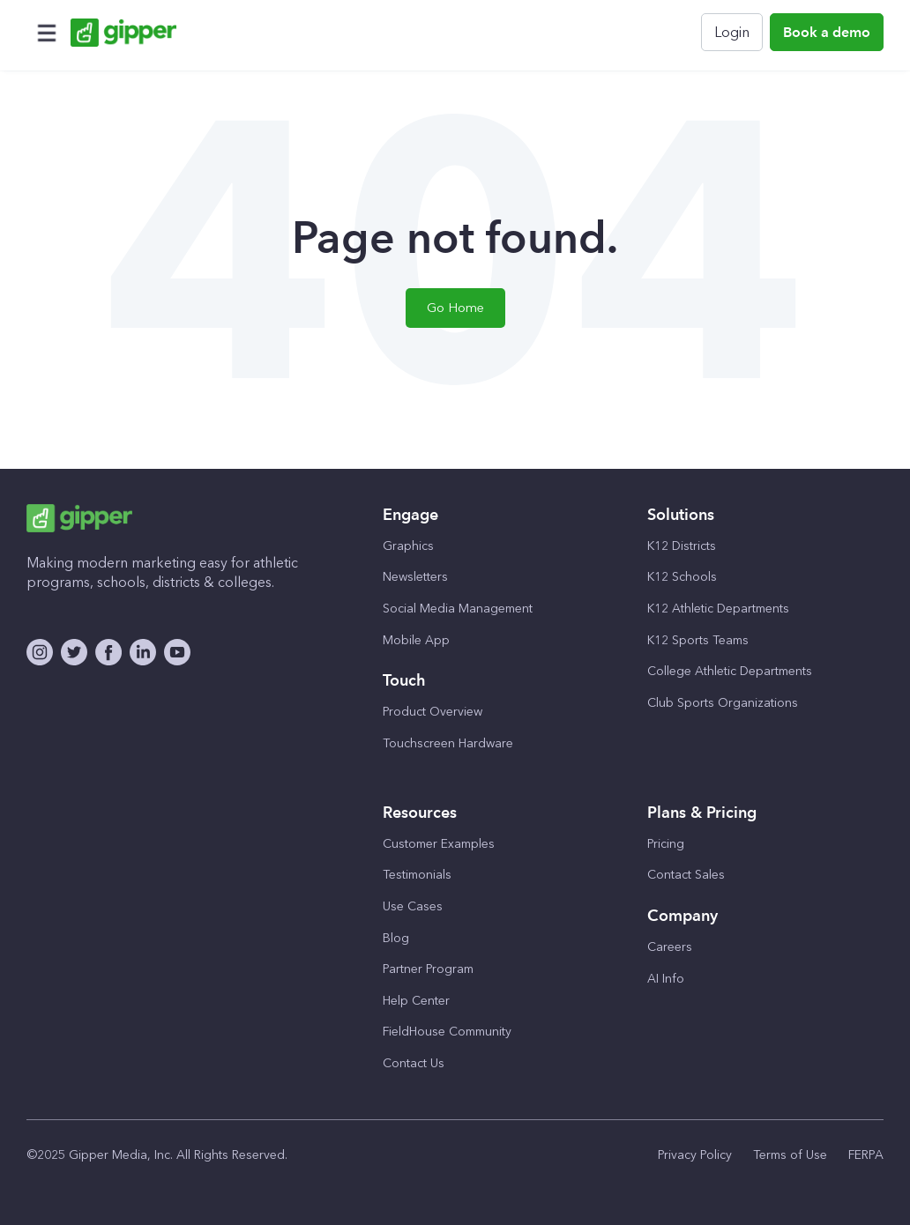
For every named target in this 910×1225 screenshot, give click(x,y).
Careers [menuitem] (669, 946)
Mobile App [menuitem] (416, 640)
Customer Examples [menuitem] (439, 843)
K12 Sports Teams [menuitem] (698, 640)
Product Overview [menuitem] (432, 711)
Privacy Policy (695, 1154)
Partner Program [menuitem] (428, 968)
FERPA (866, 1154)
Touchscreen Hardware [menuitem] (448, 743)
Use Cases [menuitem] (413, 906)
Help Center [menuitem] (416, 1000)
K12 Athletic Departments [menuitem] (718, 608)
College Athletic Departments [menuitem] (729, 671)
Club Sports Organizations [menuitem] (722, 702)
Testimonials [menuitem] (417, 874)
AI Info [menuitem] (665, 978)
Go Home (455, 308)
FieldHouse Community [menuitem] (447, 1031)
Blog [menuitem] (396, 938)
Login (732, 32)
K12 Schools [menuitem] (682, 576)
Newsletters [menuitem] (415, 576)
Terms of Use (790, 1154)
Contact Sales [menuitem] (686, 874)
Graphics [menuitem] (408, 545)
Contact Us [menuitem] (413, 1063)
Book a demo (826, 32)
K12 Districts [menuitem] (681, 545)
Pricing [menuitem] (665, 843)
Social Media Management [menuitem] (458, 608)
